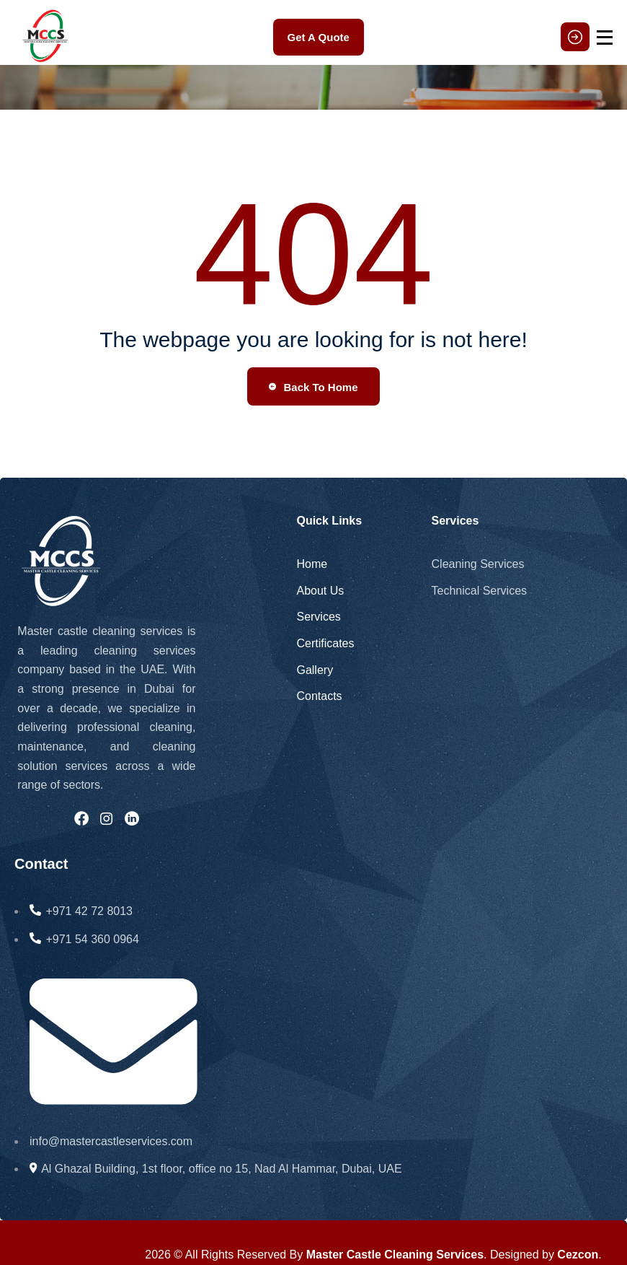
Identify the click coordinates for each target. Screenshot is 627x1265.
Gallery (314, 670)
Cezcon (577, 1254)
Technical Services (480, 591)
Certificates (325, 643)
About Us (320, 591)
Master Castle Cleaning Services (395, 1254)
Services (318, 616)
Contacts (319, 696)
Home (311, 564)
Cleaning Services (478, 564)
